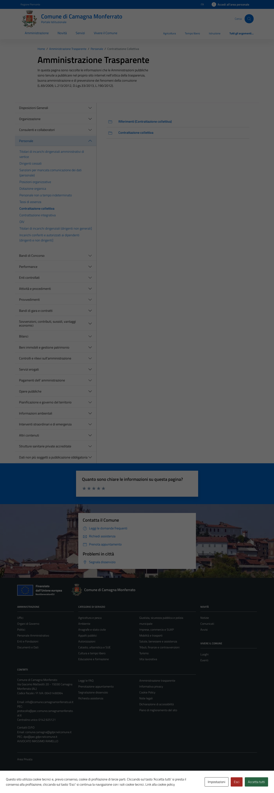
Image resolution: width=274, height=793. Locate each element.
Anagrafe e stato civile (92, 629)
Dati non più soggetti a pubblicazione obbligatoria (53, 457)
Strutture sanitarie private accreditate (45, 446)
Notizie (204, 617)
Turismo (144, 653)
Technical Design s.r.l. (42, 782)
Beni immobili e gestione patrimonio (44, 347)
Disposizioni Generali (33, 107)
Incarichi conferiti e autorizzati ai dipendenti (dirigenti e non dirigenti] (49, 238)
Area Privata (24, 759)
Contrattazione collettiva (36, 208)
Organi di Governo (28, 623)
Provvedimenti (29, 299)
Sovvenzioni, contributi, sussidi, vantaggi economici (47, 323)
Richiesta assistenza (90, 698)
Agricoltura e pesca (90, 617)
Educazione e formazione (93, 659)
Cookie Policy (147, 692)
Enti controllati (29, 277)
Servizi (80, 32)
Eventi (204, 660)
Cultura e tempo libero (91, 653)
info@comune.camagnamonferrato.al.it (49, 702)
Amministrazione (37, 32)
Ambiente (84, 623)
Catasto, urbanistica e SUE (94, 647)
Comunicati (207, 623)
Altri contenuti (29, 435)
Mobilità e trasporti (150, 635)
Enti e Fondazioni (27, 641)
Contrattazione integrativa (37, 215)
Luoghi (204, 654)
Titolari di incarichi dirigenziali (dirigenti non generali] (55, 228)
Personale (26, 140)
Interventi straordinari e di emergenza (45, 424)
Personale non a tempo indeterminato (45, 195)
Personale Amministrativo (33, 635)
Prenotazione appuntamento (96, 686)
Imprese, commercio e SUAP (156, 629)
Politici (21, 629)
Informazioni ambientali (35, 413)
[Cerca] (249, 18)
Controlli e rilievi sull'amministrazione (45, 358)
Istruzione (215, 33)
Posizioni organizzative (35, 181)
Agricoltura (169, 33)
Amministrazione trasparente (157, 680)
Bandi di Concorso (32, 255)
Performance (28, 266)
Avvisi (204, 629)
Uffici (20, 617)
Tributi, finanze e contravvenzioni (159, 647)
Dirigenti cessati (30, 163)
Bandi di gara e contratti (36, 310)
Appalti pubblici (87, 635)
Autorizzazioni (86, 641)
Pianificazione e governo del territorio (45, 402)
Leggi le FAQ (86, 680)
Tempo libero (192, 33)
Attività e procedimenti (35, 288)
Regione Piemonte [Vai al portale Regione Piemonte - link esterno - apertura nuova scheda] (30, 4)
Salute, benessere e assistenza (158, 641)
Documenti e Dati (27, 647)
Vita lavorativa (148, 659)
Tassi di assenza (30, 201)
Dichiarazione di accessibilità (156, 704)
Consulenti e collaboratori (37, 129)
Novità (62, 32)
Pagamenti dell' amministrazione (42, 380)
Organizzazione (30, 118)
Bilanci (23, 336)
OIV (21, 221)
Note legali (146, 698)
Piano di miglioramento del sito (158, 710)
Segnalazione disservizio (93, 692)
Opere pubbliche (30, 391)
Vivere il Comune (105, 32)
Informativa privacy (151, 686)
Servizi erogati (29, 369)
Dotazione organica (32, 188)
